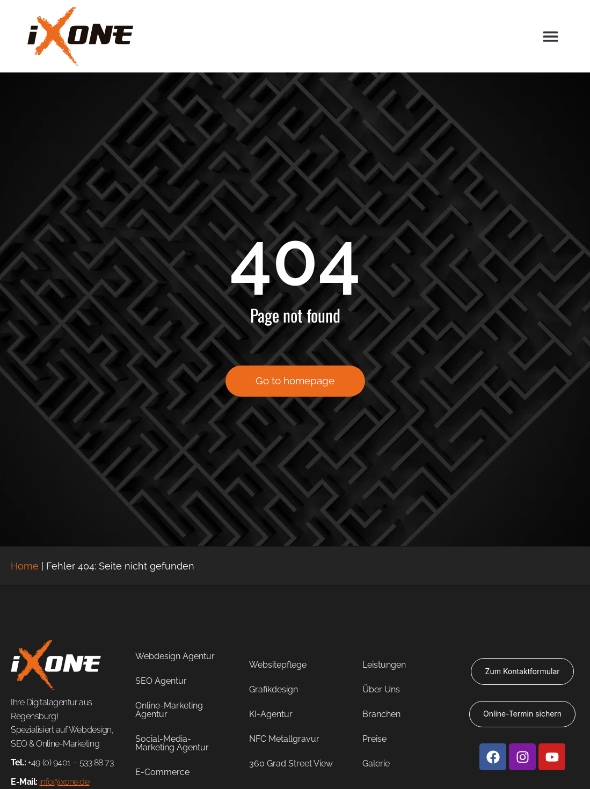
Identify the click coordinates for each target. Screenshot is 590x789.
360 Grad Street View (291, 763)
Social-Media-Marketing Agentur (172, 743)
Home (25, 566)
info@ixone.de (64, 782)
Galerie (376, 763)
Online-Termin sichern (522, 713)
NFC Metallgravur (284, 739)
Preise (374, 739)
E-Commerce (162, 772)
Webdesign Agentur (175, 656)
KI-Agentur (271, 714)
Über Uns (381, 689)
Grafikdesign (273, 689)
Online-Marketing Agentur (169, 709)
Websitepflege (278, 665)
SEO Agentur (161, 681)
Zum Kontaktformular (522, 671)
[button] (550, 36)
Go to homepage (295, 382)
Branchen (381, 714)
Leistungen (384, 665)
